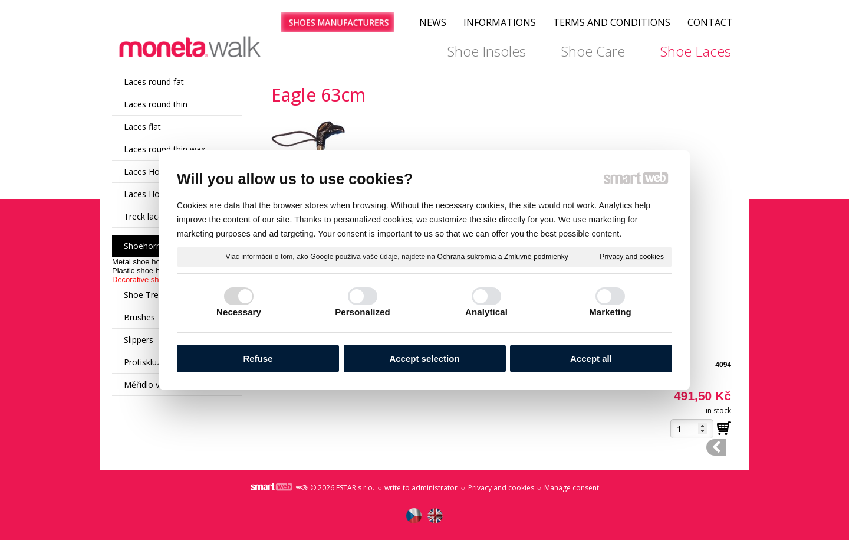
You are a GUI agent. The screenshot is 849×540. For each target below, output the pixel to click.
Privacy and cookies (632, 256)
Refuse (257, 359)
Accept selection (424, 359)
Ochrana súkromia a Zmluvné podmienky (502, 256)
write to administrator (421, 488)
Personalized (362, 312)
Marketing (610, 312)
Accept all (591, 359)
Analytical (486, 312)
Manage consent (571, 488)
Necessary (238, 312)
